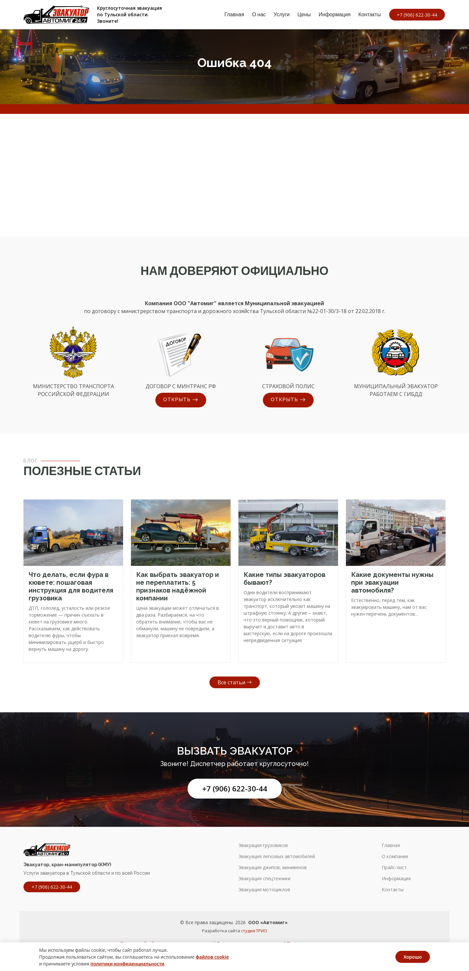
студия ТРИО (254, 931)
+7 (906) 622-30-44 (234, 789)
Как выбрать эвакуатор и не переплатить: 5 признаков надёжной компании (177, 586)
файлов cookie (212, 957)
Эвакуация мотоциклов (264, 889)
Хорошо (413, 957)
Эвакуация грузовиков (263, 845)
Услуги (280, 14)
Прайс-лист (394, 867)
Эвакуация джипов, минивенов (272, 867)
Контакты (368, 14)
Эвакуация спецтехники (264, 878)
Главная (233, 14)
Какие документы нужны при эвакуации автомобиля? (392, 582)
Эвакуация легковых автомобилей (276, 856)
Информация (333, 14)
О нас (257, 14)
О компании (395, 856)
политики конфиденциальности (127, 964)
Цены (302, 14)
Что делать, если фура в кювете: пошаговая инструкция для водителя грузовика (71, 586)
